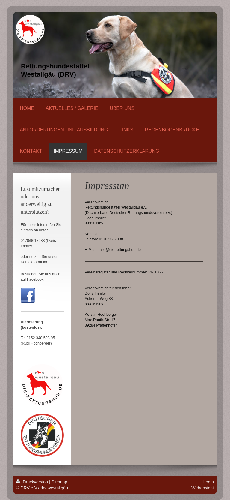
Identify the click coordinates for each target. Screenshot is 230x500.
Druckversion (32, 482)
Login (208, 482)
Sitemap (59, 482)
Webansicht (202, 488)
